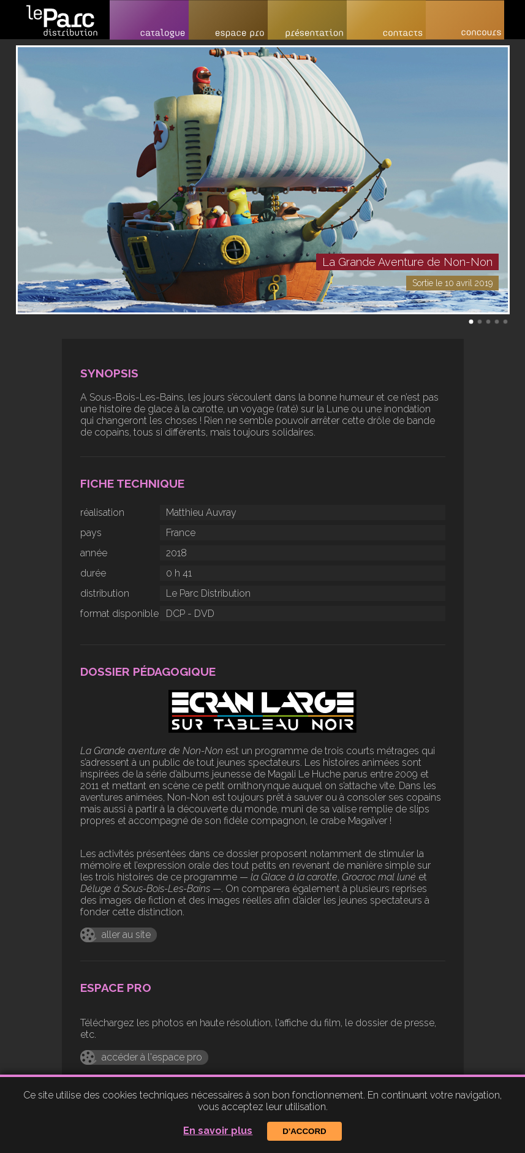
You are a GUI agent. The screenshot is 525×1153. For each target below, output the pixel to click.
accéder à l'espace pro (152, 1057)
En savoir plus (217, 1130)
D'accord (304, 1131)
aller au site (126, 934)
